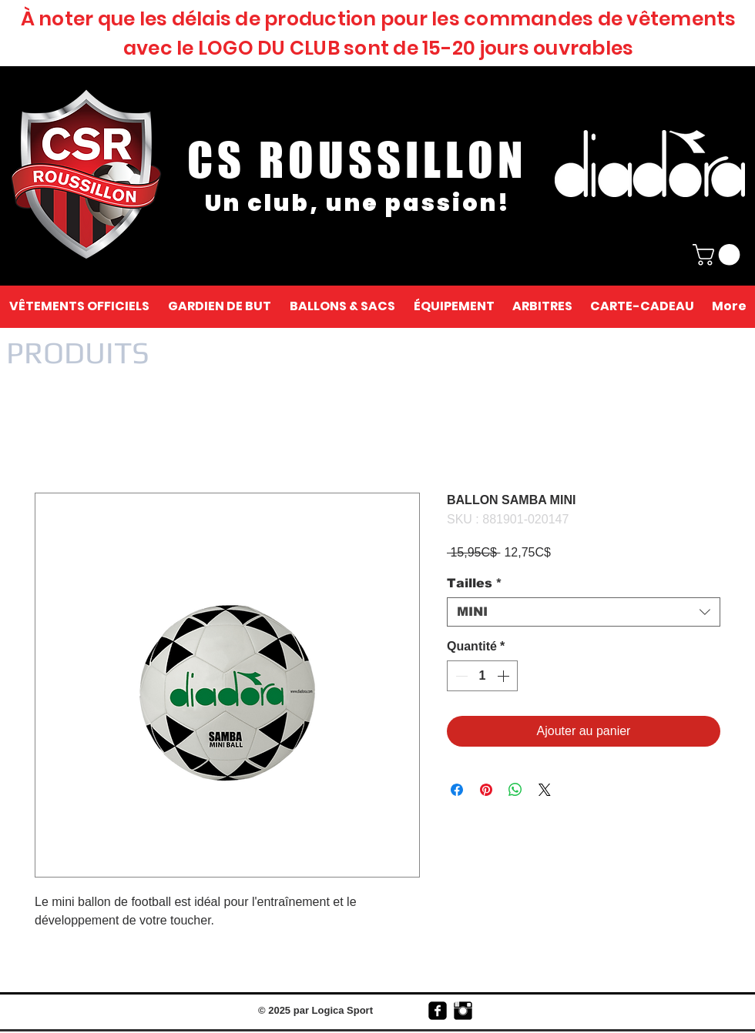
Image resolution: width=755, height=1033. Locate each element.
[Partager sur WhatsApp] (515, 790)
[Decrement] (460, 675)
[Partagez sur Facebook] (457, 790)
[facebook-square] (437, 1010)
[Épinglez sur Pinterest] (486, 790)
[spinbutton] (482, 675)
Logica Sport (342, 1010)
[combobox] (583, 612)
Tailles (474, 583)
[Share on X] (544, 790)
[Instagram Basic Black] (463, 1010)
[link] (719, 255)
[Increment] (504, 675)
